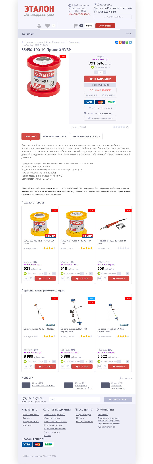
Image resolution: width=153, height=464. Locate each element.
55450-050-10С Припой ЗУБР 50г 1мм (76, 242)
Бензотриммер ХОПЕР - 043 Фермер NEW (74, 330)
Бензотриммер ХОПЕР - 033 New (39, 329)
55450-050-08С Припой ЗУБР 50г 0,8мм (39, 242)
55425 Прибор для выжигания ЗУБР (111, 242)
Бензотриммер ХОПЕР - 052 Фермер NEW (110, 330)
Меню (129, 33)
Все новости (126, 378)
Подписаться (117, 399)
